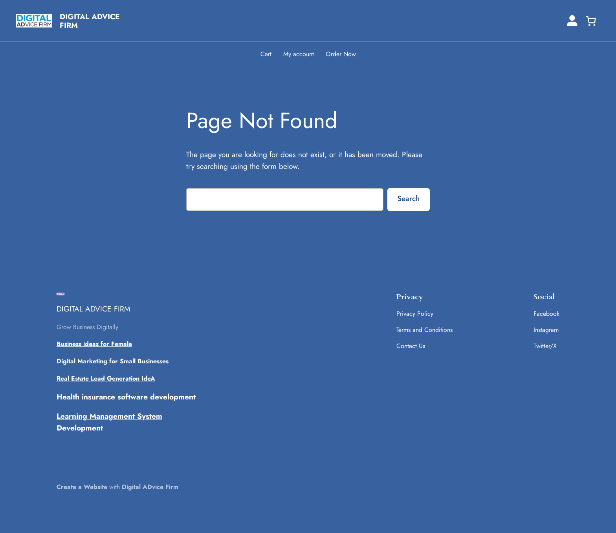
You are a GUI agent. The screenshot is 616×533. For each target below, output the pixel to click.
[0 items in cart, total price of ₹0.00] (590, 20)
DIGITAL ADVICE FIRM (90, 21)
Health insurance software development (126, 396)
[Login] (572, 20)
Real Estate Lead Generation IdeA (106, 378)
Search (408, 198)
